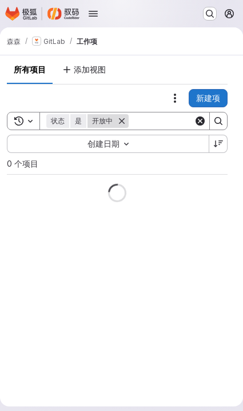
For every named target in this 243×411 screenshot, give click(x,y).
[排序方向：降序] (218, 144)
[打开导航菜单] (93, 14)
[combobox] (108, 144)
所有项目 (30, 69)
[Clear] (200, 121)
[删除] (122, 121)
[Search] (218, 121)
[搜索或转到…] (210, 14)
